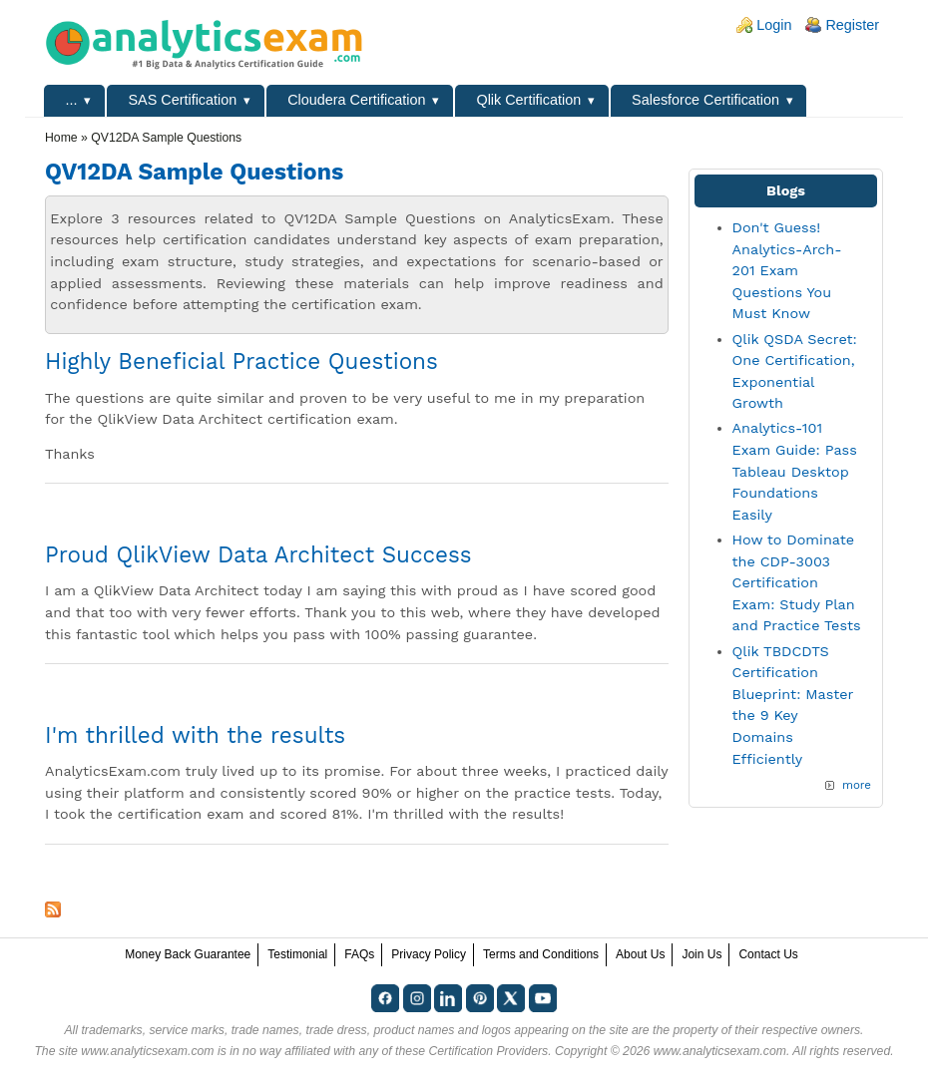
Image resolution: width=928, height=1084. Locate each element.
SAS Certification (182, 100)
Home (61, 138)
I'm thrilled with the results (195, 735)
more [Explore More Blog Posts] (856, 785)
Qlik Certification (528, 100)
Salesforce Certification (705, 100)
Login (773, 25)
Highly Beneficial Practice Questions (241, 361)
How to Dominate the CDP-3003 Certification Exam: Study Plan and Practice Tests (796, 582)
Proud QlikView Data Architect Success (258, 554)
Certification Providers (488, 1051)
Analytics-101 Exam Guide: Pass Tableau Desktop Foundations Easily (794, 471)
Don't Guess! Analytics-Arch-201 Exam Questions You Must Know (787, 270)
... (72, 100)
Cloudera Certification (356, 100)
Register (852, 25)
